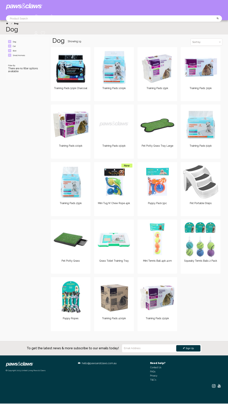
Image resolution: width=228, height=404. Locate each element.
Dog (14, 42)
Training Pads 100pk (114, 88)
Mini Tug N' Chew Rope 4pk (114, 203)
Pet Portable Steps (201, 203)
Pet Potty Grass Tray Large (157, 146)
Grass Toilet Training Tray (114, 261)
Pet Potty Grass (70, 261)
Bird (14, 51)
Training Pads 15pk (157, 88)
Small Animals (19, 56)
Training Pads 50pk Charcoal (70, 88)
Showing (74, 41)
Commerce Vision (24, 374)
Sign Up (190, 349)
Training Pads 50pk (201, 146)
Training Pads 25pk (71, 203)
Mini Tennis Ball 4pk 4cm (157, 261)
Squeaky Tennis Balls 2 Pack (200, 261)
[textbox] (121, 7)
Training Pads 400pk (114, 318)
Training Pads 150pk (114, 146)
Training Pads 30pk (201, 88)
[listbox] (206, 42)
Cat (14, 47)
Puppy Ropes (71, 318)
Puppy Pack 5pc (157, 203)
